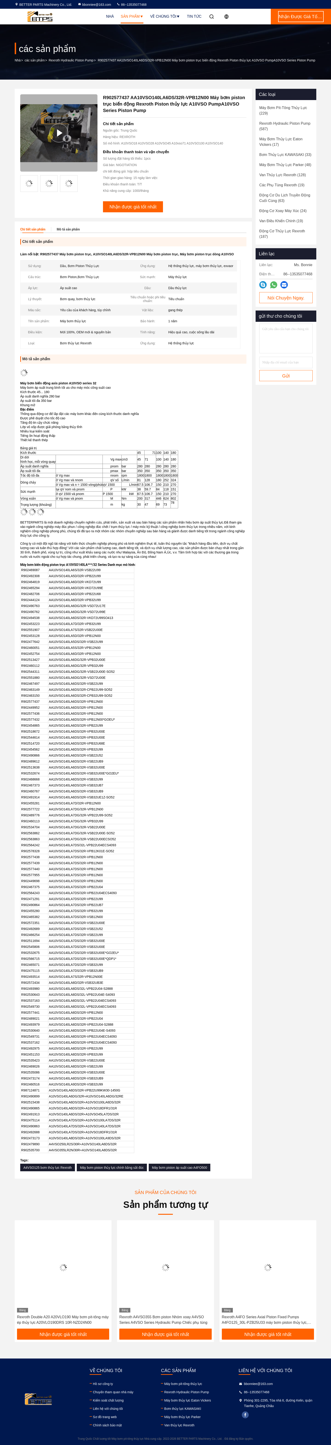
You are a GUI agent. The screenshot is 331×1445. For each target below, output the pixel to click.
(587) (284, 126)
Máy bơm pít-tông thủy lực (183, 1384)
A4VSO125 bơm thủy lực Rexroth (47, 1167)
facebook (245, 1414)
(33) (285, 155)
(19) (281, 185)
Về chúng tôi (165, 16)
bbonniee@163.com (94, 4)
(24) (283, 211)
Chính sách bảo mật (107, 1425)
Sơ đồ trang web (105, 1417)
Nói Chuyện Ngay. (286, 297)
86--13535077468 (131, 4)
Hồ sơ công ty (103, 1384)
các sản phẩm (35, 60)
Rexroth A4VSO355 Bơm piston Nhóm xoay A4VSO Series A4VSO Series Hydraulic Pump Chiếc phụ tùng (163, 1319)
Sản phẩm (132, 16)
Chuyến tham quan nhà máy (113, 1392)
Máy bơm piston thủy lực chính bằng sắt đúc (112, 1167)
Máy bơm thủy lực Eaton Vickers (187, 1400)
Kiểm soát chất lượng (108, 1400)
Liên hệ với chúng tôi (108, 1408)
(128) (282, 175)
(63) (284, 198)
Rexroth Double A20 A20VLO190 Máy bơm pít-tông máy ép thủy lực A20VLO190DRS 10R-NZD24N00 (63, 1319)
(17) (280, 142)
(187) (282, 234)
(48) (285, 165)
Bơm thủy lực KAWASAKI (182, 1408)
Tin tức (194, 16)
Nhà (110, 16)
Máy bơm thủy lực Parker (182, 1417)
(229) (283, 110)
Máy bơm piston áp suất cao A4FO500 (179, 1167)
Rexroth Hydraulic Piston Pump (71, 60)
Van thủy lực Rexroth (179, 1425)
